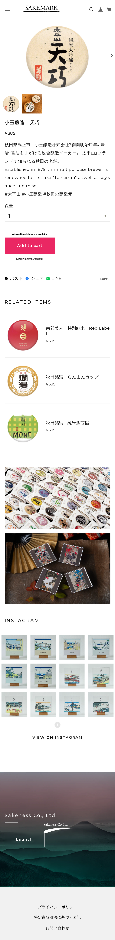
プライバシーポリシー (57, 907)
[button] (43, 647)
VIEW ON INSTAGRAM (57, 737)
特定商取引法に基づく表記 (57, 917)
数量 (9, 206)
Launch (24, 839)
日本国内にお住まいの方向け (29, 259)
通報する (105, 279)
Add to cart (29, 245)
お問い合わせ (57, 928)
